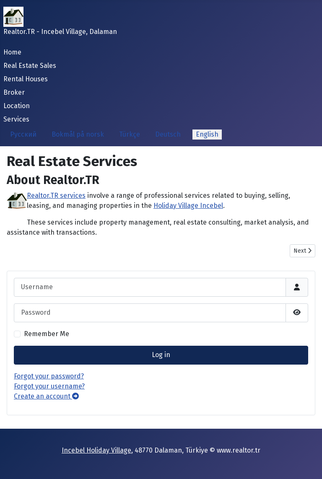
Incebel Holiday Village (96, 450)
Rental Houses (25, 79)
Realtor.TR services (56, 195)
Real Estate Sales (29, 66)
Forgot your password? (49, 376)
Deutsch (168, 134)
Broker (14, 92)
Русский (23, 134)
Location (16, 106)
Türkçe (129, 134)
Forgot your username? (49, 386)
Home (12, 52)
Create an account (46, 396)
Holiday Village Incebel (188, 206)
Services (16, 119)
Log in (161, 355)
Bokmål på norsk (78, 134)
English (207, 134)
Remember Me (46, 334)
